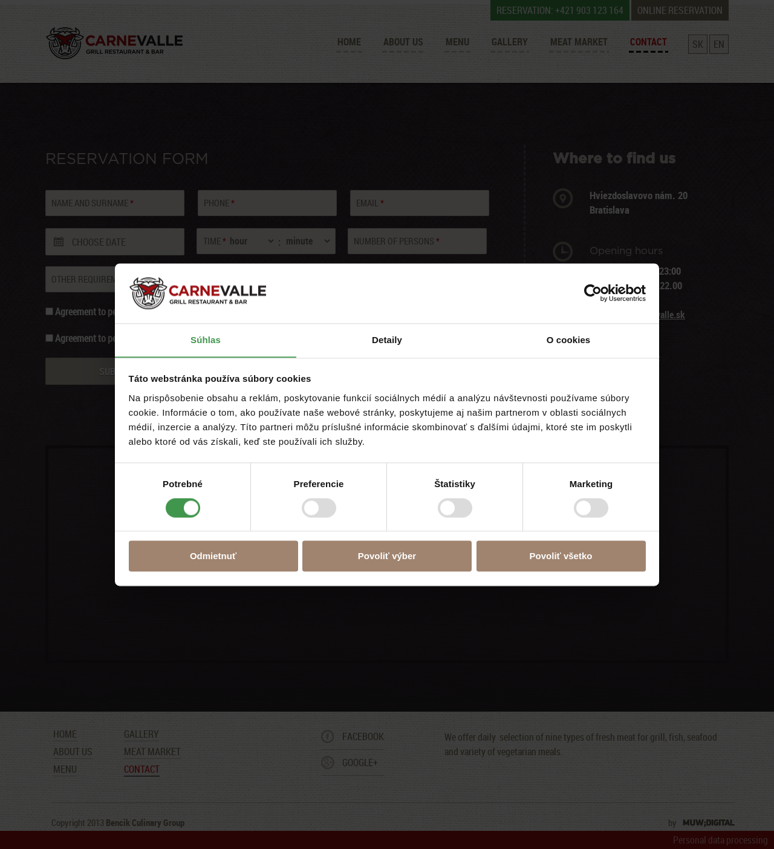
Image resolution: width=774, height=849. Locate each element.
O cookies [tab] (569, 340)
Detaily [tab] (387, 340)
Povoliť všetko (561, 556)
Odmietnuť (213, 556)
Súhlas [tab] (205, 340)
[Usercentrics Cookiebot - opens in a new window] (593, 293)
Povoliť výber (387, 556)
